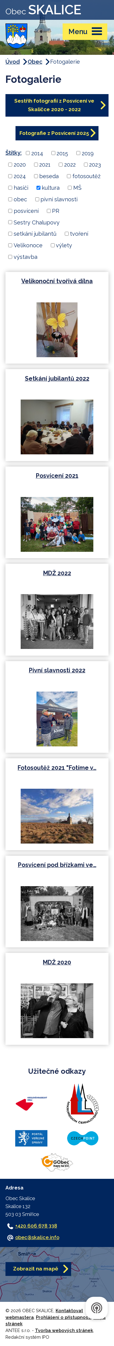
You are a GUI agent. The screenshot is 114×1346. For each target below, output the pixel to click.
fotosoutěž (86, 176)
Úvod (12, 61)
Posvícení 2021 (57, 475)
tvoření (79, 234)
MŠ (77, 188)
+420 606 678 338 (36, 1226)
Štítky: (13, 153)
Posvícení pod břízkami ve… (57, 865)
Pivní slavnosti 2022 (57, 670)
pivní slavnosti (59, 199)
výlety (64, 245)
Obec (35, 61)
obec (20, 199)
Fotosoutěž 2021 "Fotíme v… (57, 767)
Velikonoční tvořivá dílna (57, 281)
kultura (51, 188)
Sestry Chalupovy (37, 222)
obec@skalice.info (37, 1237)
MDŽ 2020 (57, 962)
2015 (62, 153)
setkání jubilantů (35, 234)
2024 (20, 176)
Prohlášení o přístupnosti (63, 1317)
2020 (20, 164)
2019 (88, 153)
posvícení (26, 211)
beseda (49, 176)
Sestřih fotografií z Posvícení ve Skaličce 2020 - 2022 (54, 105)
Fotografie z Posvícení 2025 (54, 133)
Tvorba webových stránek (64, 1330)
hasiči (21, 188)
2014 (37, 153)
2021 (44, 164)
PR (55, 211)
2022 (70, 164)
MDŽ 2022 (57, 573)
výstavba (25, 257)
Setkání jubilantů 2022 (57, 378)
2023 (95, 164)
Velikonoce (28, 245)
